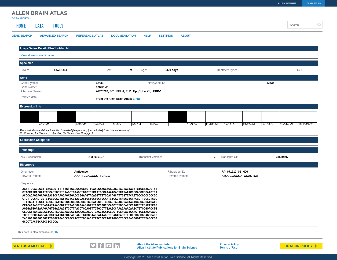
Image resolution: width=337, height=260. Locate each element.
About (186, 35)
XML (57, 232)
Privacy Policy (229, 244)
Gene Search (22, 35)
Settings (166, 35)
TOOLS (58, 25)
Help (147, 35)
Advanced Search (54, 35)
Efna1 (136, 98)
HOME (21, 25)
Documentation (123, 35)
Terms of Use (228, 247)
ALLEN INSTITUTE (287, 3)
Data (39, 25)
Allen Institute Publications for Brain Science (167, 247)
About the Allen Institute (153, 244)
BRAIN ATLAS (314, 3)
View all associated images (37, 55)
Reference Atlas (89, 35)
